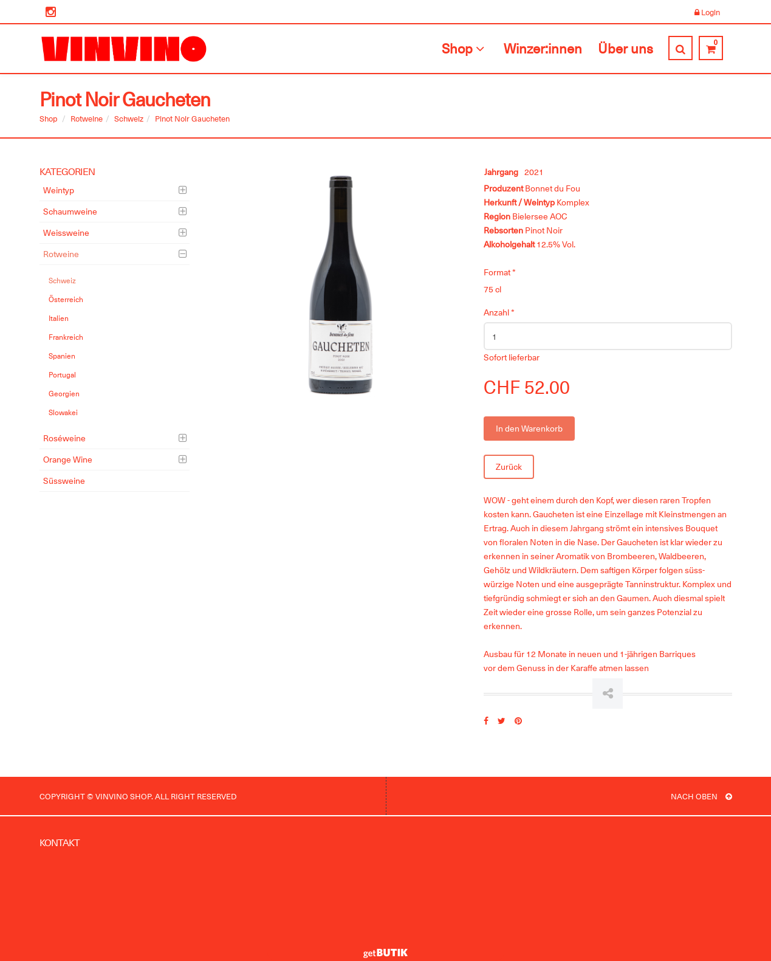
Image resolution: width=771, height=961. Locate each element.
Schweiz (128, 118)
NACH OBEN (701, 796)
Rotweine (86, 118)
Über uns (625, 48)
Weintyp (58, 190)
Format (500, 272)
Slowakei (63, 412)
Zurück (509, 466)
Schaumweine (70, 211)
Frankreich (66, 336)
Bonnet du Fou (552, 188)
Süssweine (64, 480)
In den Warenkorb (529, 428)
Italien (59, 317)
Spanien (62, 355)
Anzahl (499, 312)
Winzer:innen (543, 48)
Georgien (64, 393)
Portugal (62, 374)
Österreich (66, 299)
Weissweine (66, 232)
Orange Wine (67, 459)
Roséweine (64, 438)
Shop (465, 48)
